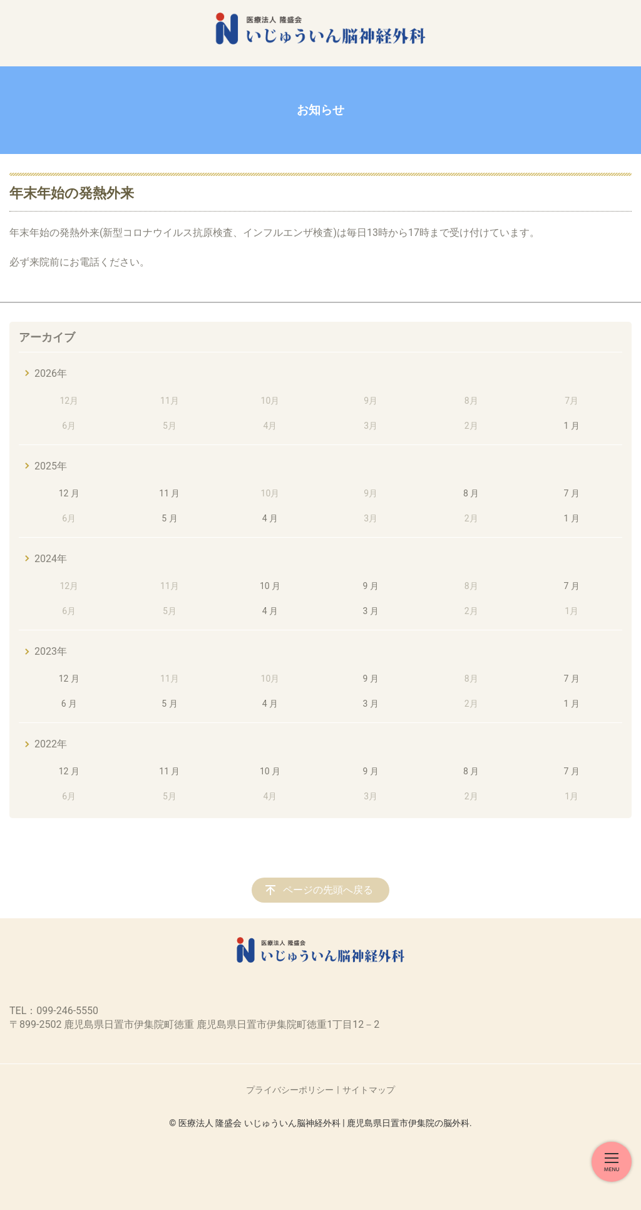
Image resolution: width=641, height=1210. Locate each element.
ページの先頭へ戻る (328, 890)
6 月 (69, 704)
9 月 (370, 586)
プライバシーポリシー (290, 1090)
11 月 (169, 493)
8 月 (471, 493)
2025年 (50, 466)
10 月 (270, 586)
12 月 (69, 493)
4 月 (270, 518)
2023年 (50, 651)
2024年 (50, 559)
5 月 (169, 518)
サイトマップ (368, 1090)
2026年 (50, 373)
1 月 (572, 426)
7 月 (572, 493)
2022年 (50, 744)
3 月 (370, 611)
